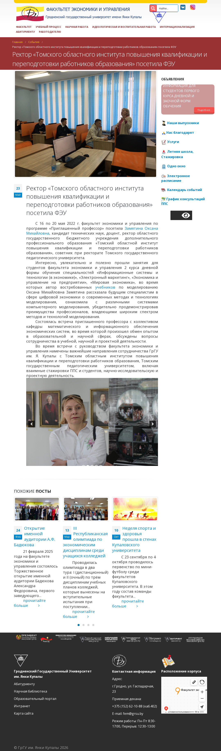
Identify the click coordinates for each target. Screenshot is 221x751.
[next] (152, 424)
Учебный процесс (48, 26)
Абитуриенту (25, 31)
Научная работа (76, 26)
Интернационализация (177, 26)
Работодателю (50, 31)
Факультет (24, 26)
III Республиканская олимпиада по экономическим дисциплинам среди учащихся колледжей (85, 542)
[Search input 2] (171, 8)
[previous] (31, 424)
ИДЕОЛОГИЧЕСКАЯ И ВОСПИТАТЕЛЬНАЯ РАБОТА (124, 26)
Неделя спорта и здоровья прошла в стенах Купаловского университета (134, 539)
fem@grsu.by (133, 713)
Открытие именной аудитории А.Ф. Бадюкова (34, 536)
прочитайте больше (30, 603)
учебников (105, 287)
